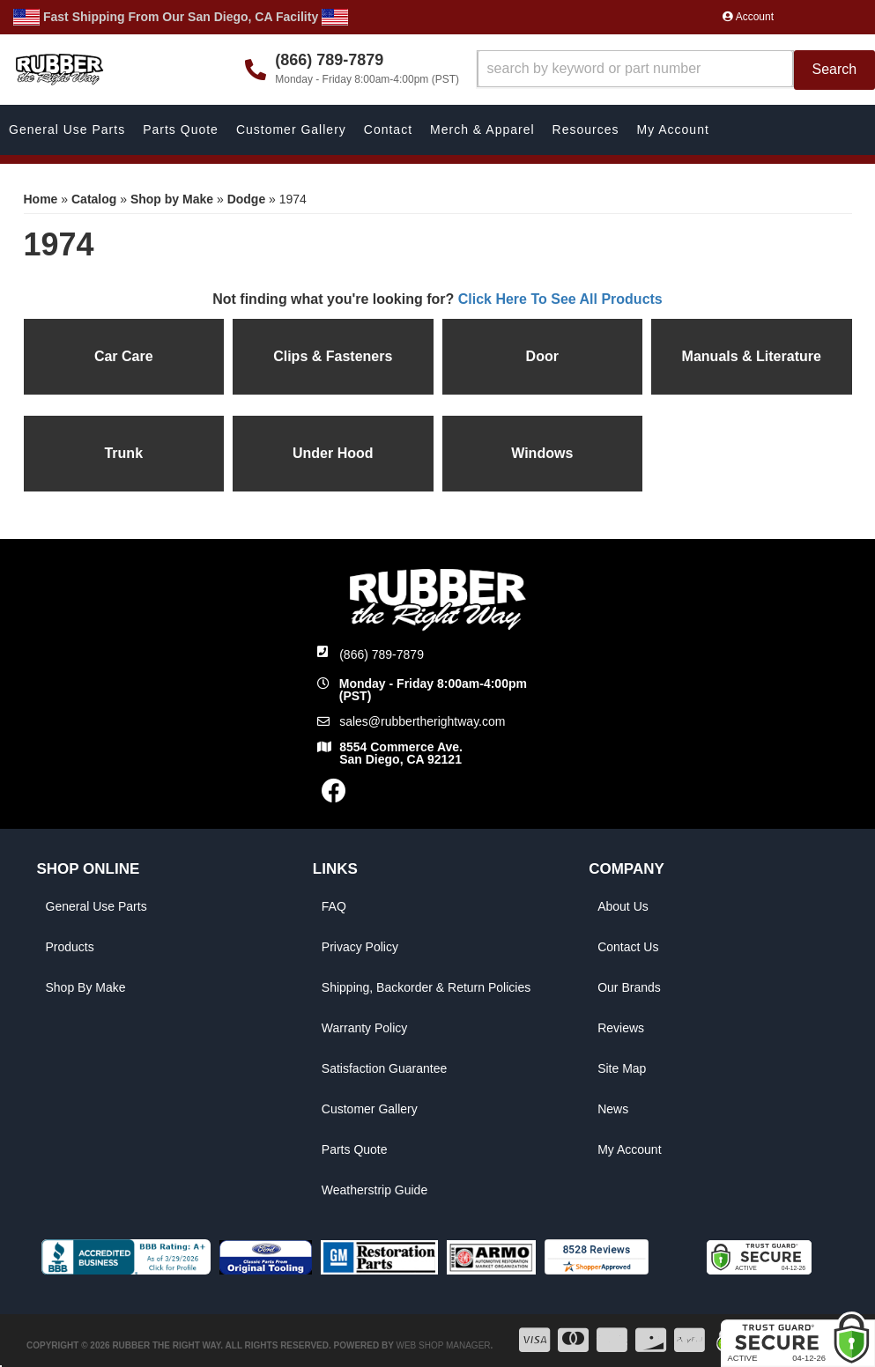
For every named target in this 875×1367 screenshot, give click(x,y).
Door (542, 356)
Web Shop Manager (443, 1345)
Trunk (123, 453)
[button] (676, 70)
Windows (542, 453)
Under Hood (333, 453)
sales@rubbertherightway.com (422, 721)
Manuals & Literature (751, 356)
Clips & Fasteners (332, 356)
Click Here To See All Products (560, 299)
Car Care (123, 356)
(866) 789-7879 (381, 654)
